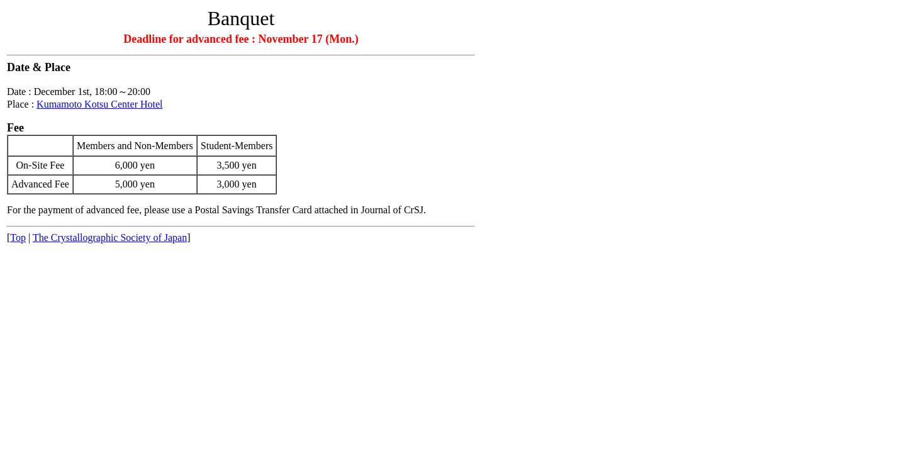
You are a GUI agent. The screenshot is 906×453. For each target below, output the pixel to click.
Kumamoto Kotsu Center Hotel (99, 104)
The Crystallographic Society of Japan (110, 237)
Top (18, 237)
